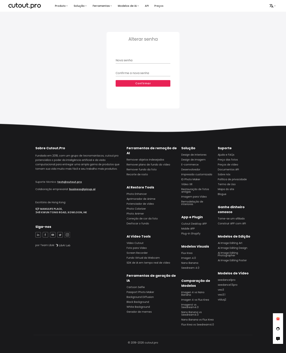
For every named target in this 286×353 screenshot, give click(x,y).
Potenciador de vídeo (140, 204)
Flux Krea (186, 253)
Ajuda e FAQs (226, 155)
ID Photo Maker (190, 179)
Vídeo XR (186, 184)
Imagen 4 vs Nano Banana (192, 293)
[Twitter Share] (60, 235)
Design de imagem (193, 159)
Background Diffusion (140, 297)
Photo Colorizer (136, 209)
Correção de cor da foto (142, 218)
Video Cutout (135, 243)
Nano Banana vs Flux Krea (197, 319)
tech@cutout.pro (69, 182)
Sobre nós (224, 174)
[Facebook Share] (45, 235)
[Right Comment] (278, 339)
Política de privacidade (232, 179)
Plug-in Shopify (190, 233)
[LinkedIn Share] (38, 235)
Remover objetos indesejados (145, 159)
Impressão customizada (196, 174)
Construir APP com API (232, 223)
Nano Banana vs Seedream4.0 (191, 313)
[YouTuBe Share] (52, 235)
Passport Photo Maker (140, 292)
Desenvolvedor (190, 169)
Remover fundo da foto (142, 169)
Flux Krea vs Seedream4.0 (197, 324)
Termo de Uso (227, 184)
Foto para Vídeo (137, 248)
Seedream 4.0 (190, 268)
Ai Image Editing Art (230, 243)
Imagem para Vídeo (194, 196)
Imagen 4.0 (188, 258)
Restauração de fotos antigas (195, 190)
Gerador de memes (139, 312)
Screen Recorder (137, 253)
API (147, 6)
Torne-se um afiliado (231, 218)
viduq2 (222, 299)
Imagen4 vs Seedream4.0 (190, 306)
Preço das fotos (228, 159)
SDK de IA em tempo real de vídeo (148, 263)
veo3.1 (221, 294)
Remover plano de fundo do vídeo (148, 164)
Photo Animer (135, 213)
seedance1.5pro (227, 285)
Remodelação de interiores (192, 203)
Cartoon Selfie (136, 287)
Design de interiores (193, 155)
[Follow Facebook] (278, 328)
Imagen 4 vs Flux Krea (195, 300)
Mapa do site (226, 189)
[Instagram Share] (67, 235)
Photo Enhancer (137, 194)
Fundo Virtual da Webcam (143, 258)
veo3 (221, 290)
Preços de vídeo (228, 164)
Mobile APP (188, 228)
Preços (158, 6)
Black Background (138, 302)
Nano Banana (189, 263)
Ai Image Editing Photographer (228, 254)
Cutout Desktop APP (194, 223)
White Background (138, 307)
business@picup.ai (82, 189)
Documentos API (228, 169)
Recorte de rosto (137, 174)
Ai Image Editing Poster (232, 260)
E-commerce (190, 164)
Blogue (222, 194)
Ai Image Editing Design (232, 248)
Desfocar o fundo (138, 223)
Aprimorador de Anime (141, 199)
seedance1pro (226, 280)
